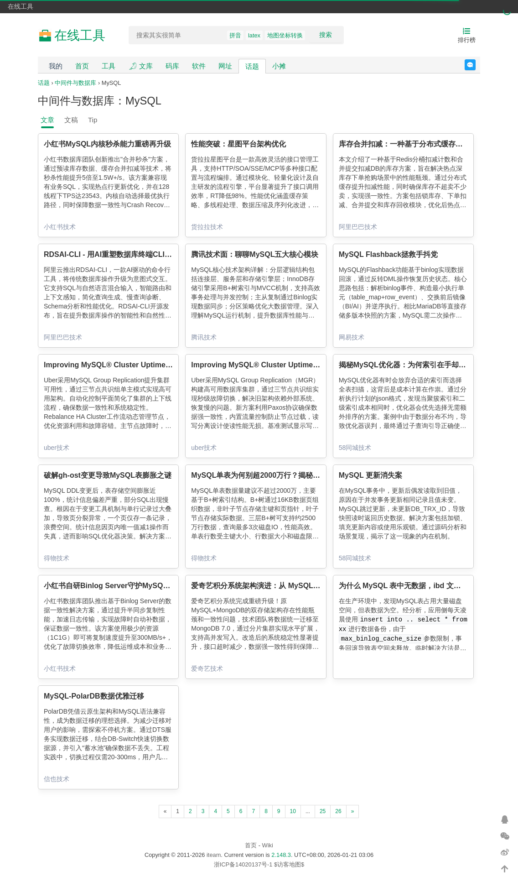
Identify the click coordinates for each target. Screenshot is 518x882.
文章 (47, 120)
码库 (172, 66)
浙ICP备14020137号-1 (243, 864)
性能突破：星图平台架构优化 (238, 144)
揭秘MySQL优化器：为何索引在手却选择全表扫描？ (424, 365)
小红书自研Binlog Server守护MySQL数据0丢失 (122, 586)
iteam (214, 854)
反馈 (475, 65)
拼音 (235, 35)
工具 (108, 66)
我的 (55, 66)
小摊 (279, 66)
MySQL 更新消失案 (370, 475)
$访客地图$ (289, 864)
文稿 (71, 120)
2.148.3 (281, 854)
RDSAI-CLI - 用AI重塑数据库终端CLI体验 (111, 254)
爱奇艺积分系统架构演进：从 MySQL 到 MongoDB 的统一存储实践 (301, 586)
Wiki (267, 845)
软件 (199, 66)
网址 (225, 66)
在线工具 (20, 6)
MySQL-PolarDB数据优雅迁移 (94, 696)
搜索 (325, 34)
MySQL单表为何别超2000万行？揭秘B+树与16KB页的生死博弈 (295, 475)
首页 (82, 66)
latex (254, 35)
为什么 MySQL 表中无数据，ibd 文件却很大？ (414, 586)
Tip (92, 120)
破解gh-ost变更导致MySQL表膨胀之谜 (107, 475)
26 (338, 811)
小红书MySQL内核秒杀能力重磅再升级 (107, 144)
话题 (252, 66)
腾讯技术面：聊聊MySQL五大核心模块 (254, 254)
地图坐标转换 (285, 35)
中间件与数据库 (75, 82)
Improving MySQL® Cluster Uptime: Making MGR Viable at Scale (155, 365)
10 (293, 811)
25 (323, 811)
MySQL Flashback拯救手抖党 (388, 254)
